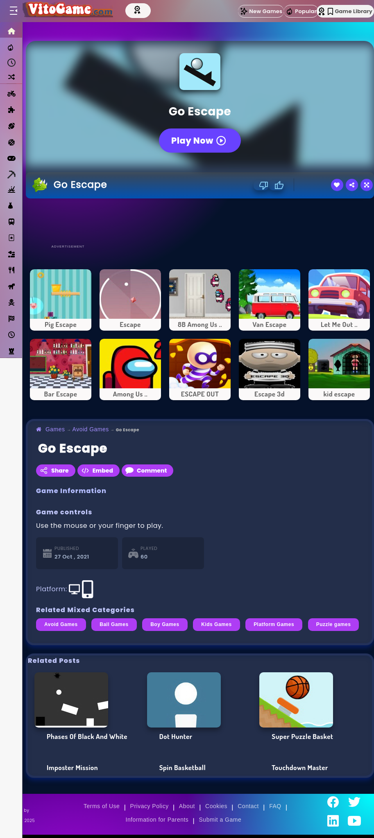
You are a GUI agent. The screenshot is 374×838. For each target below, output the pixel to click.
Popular (301, 11)
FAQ (275, 806)
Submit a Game (220, 819)
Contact (248, 806)
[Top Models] (138, 9)
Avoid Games (91, 429)
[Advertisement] (200, 221)
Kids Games (216, 624)
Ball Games (114, 624)
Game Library (350, 11)
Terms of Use (102, 806)
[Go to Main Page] (67, 11)
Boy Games (164, 624)
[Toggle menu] (13, 11)
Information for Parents (157, 819)
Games (55, 429)
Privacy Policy (149, 806)
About (187, 806)
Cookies (216, 806)
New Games (261, 11)
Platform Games (274, 624)
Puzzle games (333, 624)
